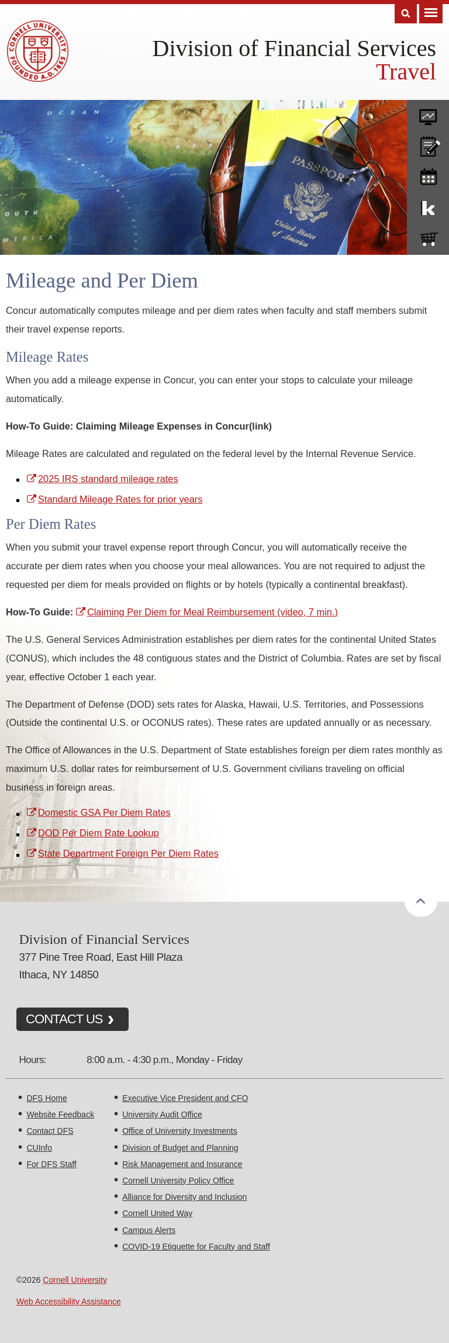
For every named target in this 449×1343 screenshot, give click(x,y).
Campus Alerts (148, 1230)
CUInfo (39, 1147)
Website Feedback (60, 1114)
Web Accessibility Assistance (68, 1301)
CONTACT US (64, 1019)
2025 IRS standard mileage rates (108, 478)
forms (428, 113)
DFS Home (46, 1098)
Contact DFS (49, 1131)
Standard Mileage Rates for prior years (120, 499)
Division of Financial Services (294, 48)
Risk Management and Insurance (182, 1164)
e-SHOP (428, 237)
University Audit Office (162, 1114)
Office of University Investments (179, 1131)
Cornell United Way (157, 1213)
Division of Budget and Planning (180, 1147)
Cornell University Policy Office (178, 1180)
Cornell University (75, 1280)
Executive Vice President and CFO (185, 1098)
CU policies (428, 144)
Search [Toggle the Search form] (406, 13)
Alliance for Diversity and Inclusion (184, 1197)
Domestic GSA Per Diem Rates (104, 812)
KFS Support (428, 206)
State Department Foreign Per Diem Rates (128, 853)
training (428, 175)
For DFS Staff (51, 1164)
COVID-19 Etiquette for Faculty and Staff (196, 1246)
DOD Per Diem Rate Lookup (98, 833)
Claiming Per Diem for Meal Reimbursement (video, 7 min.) (212, 612)
